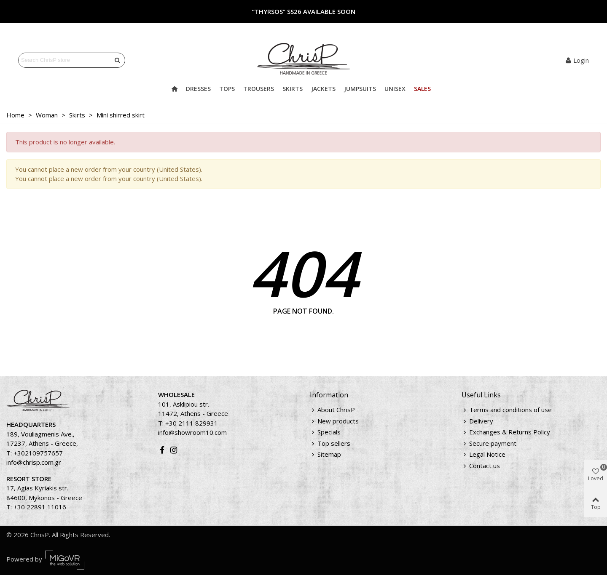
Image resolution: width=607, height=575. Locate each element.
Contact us (481, 466)
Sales (422, 89)
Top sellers (330, 443)
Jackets (323, 89)
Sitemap (325, 454)
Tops (227, 89)
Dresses (198, 89)
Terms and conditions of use (507, 410)
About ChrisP (332, 410)
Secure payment (489, 443)
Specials (325, 432)
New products (334, 421)
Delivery (477, 421)
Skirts (292, 89)
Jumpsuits (360, 89)
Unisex (395, 89)
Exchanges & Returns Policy (506, 432)
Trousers (258, 89)
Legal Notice (483, 454)
